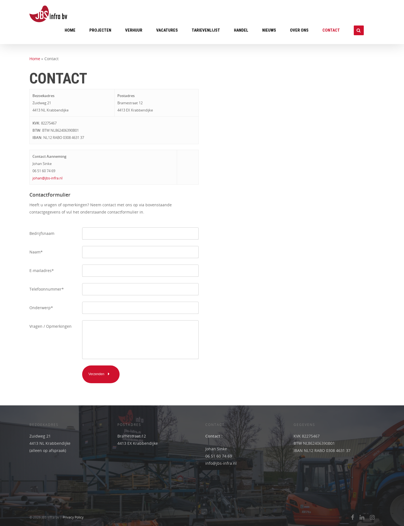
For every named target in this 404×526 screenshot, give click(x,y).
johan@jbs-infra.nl (47, 178)
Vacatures (167, 30)
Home (70, 30)
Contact (331, 30)
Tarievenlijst (206, 30)
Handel (241, 30)
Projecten (100, 30)
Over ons (299, 30)
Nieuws (269, 30)
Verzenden (101, 373)
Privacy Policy (73, 517)
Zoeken (358, 33)
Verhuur (133, 30)
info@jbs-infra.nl (221, 463)
